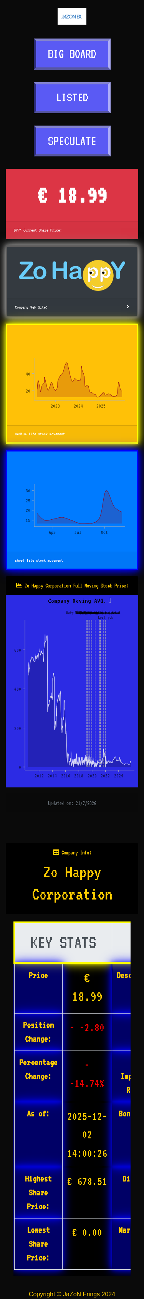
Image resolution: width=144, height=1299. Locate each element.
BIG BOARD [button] (72, 53)
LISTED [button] (72, 97)
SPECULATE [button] (72, 141)
